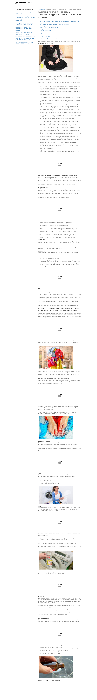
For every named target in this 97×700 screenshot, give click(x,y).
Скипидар (43, 35)
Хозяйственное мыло (46, 30)
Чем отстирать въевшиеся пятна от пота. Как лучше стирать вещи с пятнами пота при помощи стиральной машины (25, 38)
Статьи (80, 3)
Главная (69, 3)
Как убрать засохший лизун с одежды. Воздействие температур (54, 24)
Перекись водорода (45, 36)
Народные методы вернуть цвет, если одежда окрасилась (54, 29)
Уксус (42, 33)
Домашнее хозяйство (25, 3)
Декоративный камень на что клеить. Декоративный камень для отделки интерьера (24, 29)
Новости (75, 3)
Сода (42, 31)
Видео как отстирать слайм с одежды (48, 38)
